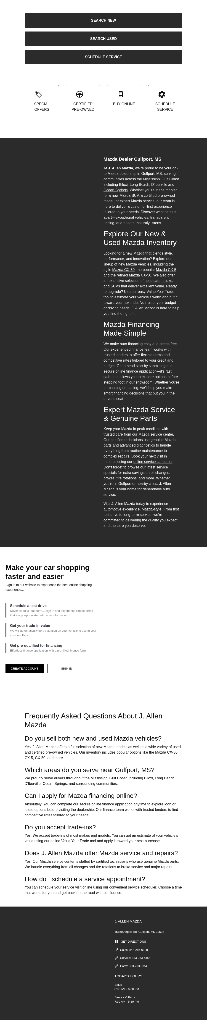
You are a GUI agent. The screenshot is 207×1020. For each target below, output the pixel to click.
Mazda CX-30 (123, 270)
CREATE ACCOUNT (24, 668)
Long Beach (139, 185)
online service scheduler (152, 462)
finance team (142, 349)
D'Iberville (159, 185)
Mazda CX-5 (166, 270)
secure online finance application (130, 371)
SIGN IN (66, 668)
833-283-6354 (141, 958)
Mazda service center (155, 434)
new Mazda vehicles (134, 264)
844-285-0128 (138, 950)
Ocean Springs (116, 190)
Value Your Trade (161, 292)
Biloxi (123, 185)
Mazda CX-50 (140, 275)
